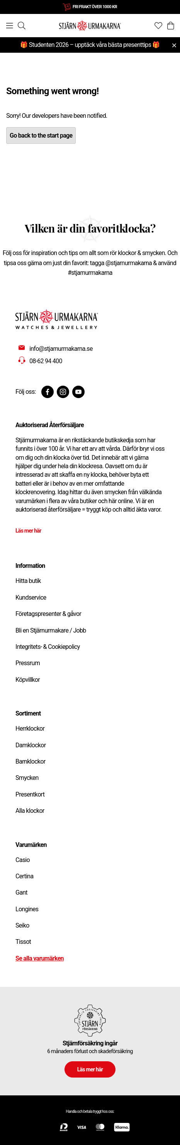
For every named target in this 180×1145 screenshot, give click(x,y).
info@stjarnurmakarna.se (61, 348)
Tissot (23, 941)
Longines (26, 909)
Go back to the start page (41, 135)
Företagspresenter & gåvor (48, 613)
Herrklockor (29, 728)
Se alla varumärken (39, 958)
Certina (24, 876)
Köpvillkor (27, 679)
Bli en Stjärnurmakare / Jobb (50, 630)
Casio (22, 860)
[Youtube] (78, 392)
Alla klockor (29, 810)
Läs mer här (28, 531)
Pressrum (27, 663)
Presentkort (29, 794)
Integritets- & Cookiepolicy (47, 646)
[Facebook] (47, 392)
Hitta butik (28, 581)
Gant (21, 892)
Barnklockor (30, 761)
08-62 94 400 (45, 361)
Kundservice (30, 597)
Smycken (27, 777)
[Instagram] (63, 392)
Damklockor (30, 745)
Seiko (22, 925)
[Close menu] (174, 45)
